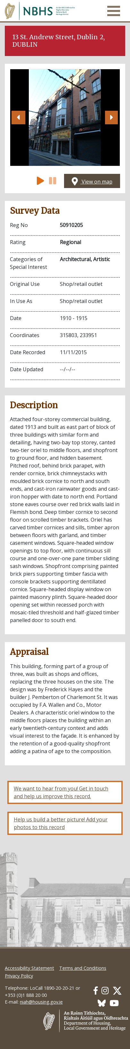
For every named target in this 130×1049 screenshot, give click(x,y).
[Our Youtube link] (114, 1003)
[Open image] (65, 117)
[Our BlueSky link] (102, 1003)
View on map (92, 181)
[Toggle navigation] (113, 11)
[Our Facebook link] (95, 990)
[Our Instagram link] (105, 990)
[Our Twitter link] (117, 990)
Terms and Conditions (82, 968)
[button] (18, 117)
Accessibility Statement (29, 968)
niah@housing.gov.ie (41, 1002)
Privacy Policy (19, 976)
